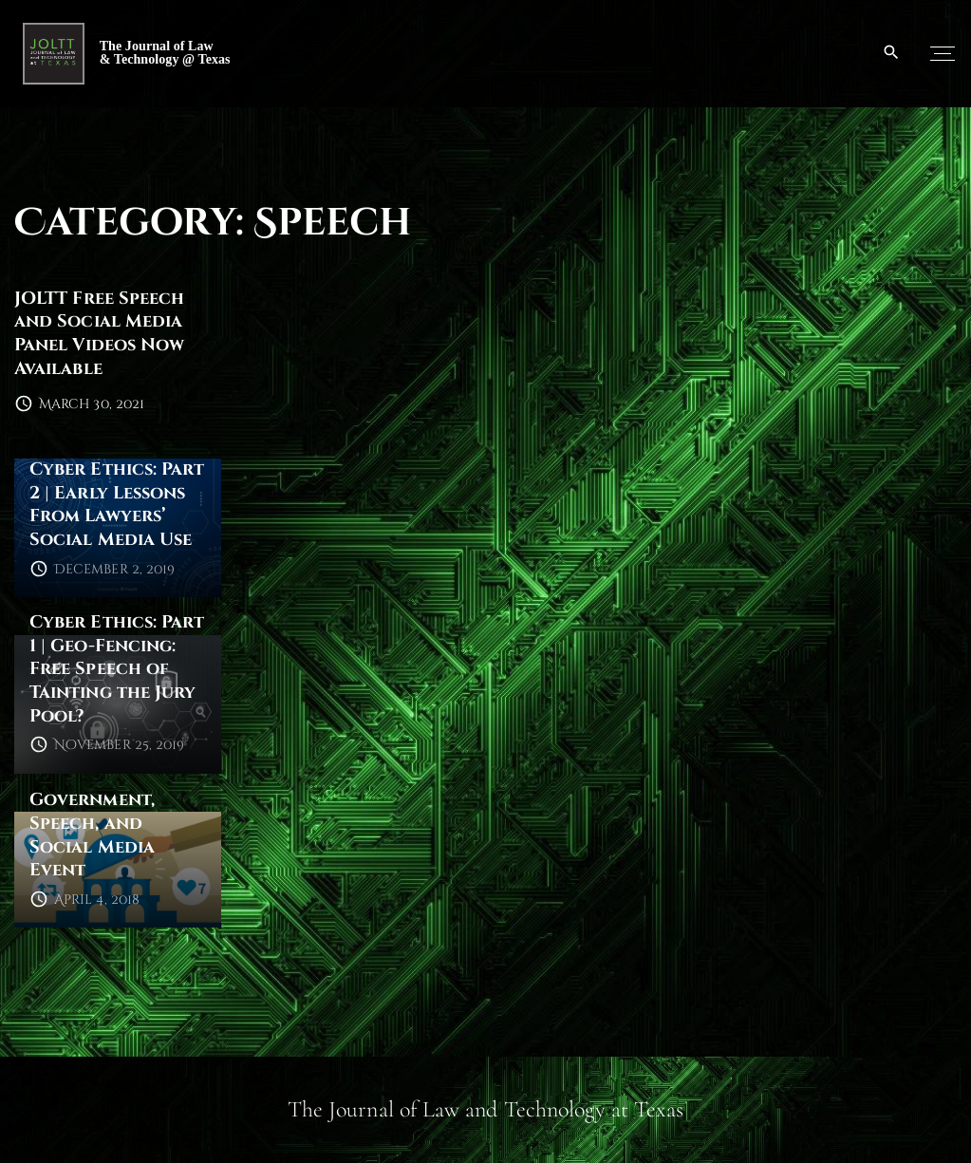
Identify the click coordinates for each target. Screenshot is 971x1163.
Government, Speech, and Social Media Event (92, 835)
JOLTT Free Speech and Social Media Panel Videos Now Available (99, 334)
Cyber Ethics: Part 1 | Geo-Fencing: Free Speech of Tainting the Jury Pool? (116, 669)
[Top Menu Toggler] (942, 53)
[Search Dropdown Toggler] (891, 53)
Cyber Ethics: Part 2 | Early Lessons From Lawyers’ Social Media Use (116, 505)
